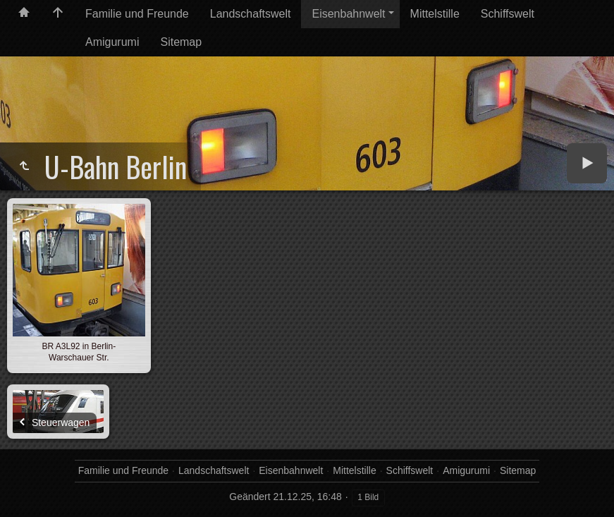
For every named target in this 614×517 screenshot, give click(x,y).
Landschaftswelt (250, 14)
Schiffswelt (507, 14)
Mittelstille (435, 14)
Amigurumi (112, 42)
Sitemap (181, 42)
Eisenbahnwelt (348, 14)
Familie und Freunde (137, 14)
